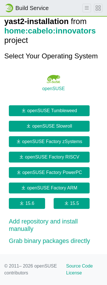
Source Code (79, 266)
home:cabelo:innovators (50, 30)
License (74, 272)
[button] (53, 225)
